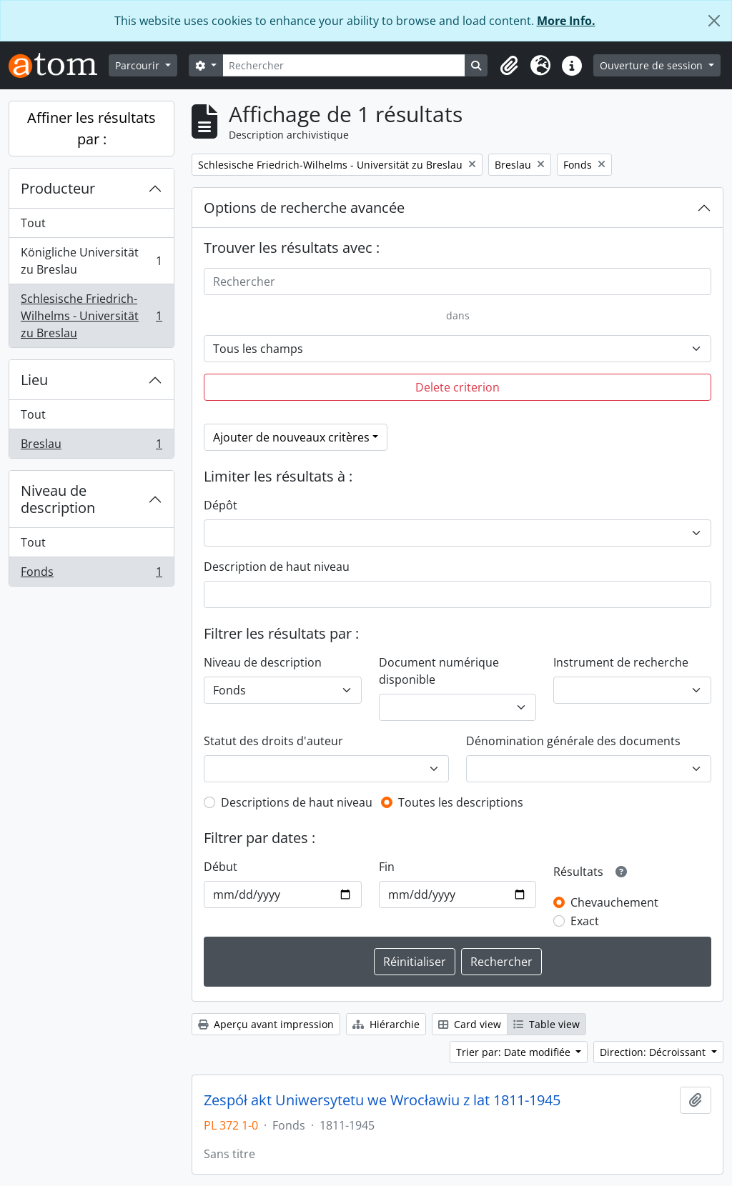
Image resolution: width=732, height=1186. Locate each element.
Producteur (58, 188)
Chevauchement (614, 902)
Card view (469, 1024)
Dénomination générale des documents (573, 741)
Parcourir (138, 65)
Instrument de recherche (620, 662)
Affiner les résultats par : (91, 128)
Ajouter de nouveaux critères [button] (291, 437)
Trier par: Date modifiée (514, 1052)
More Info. (566, 21)
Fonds (91, 574)
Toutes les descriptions (460, 802)
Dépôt (220, 505)
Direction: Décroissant (654, 1052)
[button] (509, 65)
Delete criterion (457, 387)
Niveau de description (58, 499)
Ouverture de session (653, 65)
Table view (546, 1024)
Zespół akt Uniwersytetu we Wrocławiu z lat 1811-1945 (382, 1100)
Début (220, 866)
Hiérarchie (386, 1024)
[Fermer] (714, 21)
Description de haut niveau (277, 566)
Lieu (34, 379)
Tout (33, 223)
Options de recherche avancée (304, 207)
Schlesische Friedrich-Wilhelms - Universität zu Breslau (91, 316)
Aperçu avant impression (266, 1024)
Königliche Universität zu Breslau (91, 260)
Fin (387, 866)
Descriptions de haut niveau (296, 802)
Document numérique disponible (439, 670)
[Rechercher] (344, 65)
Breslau (91, 446)
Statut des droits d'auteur (273, 741)
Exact (584, 921)
